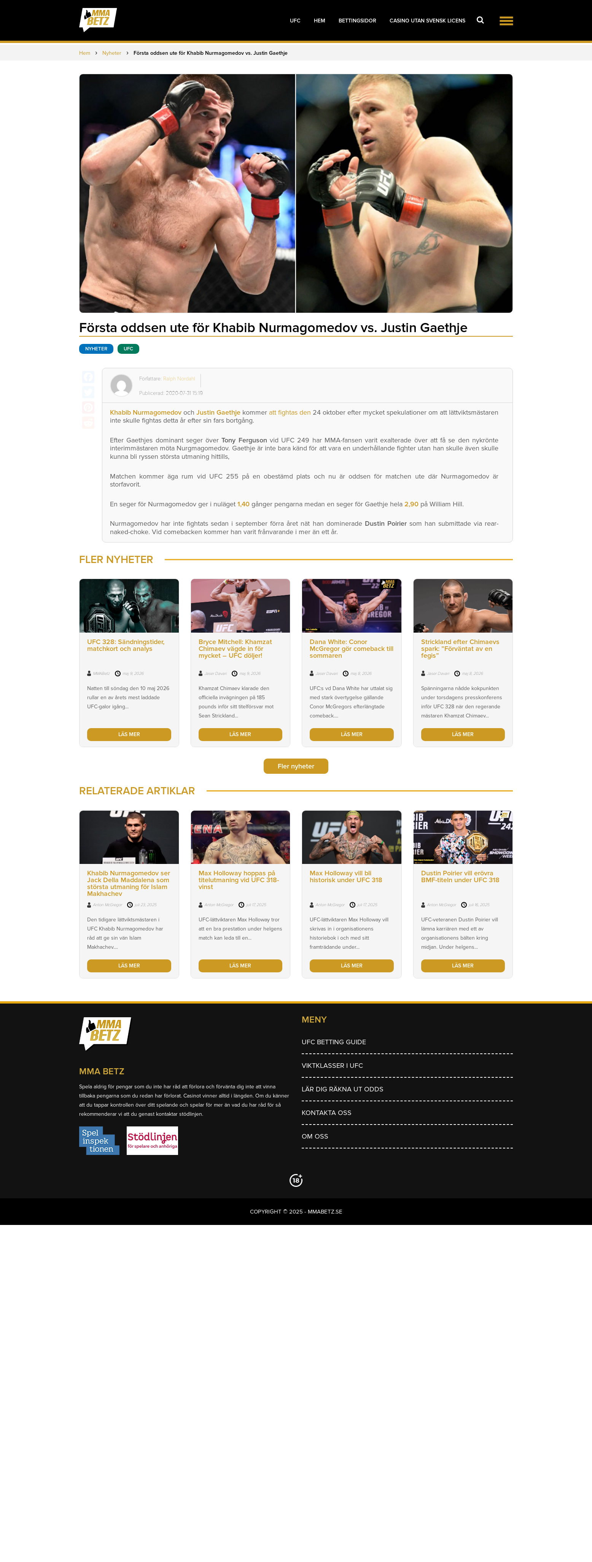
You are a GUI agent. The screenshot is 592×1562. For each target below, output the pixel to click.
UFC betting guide (334, 1042)
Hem (319, 20)
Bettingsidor (357, 20)
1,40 (243, 504)
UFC (295, 20)
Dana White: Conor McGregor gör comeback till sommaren (351, 648)
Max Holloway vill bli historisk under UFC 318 (346, 876)
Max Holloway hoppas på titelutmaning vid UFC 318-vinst (239, 880)
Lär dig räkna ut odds (343, 1089)
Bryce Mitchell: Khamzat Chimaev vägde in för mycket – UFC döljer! (235, 648)
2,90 (411, 504)
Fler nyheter (296, 766)
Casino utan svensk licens (427, 20)
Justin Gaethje (218, 412)
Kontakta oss (327, 1113)
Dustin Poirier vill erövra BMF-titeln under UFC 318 (460, 876)
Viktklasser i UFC (332, 1065)
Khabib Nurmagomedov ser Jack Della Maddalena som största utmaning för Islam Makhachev (128, 883)
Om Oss (315, 1136)
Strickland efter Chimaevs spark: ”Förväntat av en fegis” (460, 648)
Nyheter (96, 349)
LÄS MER (129, 734)
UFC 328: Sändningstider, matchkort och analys (125, 645)
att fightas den (289, 412)
